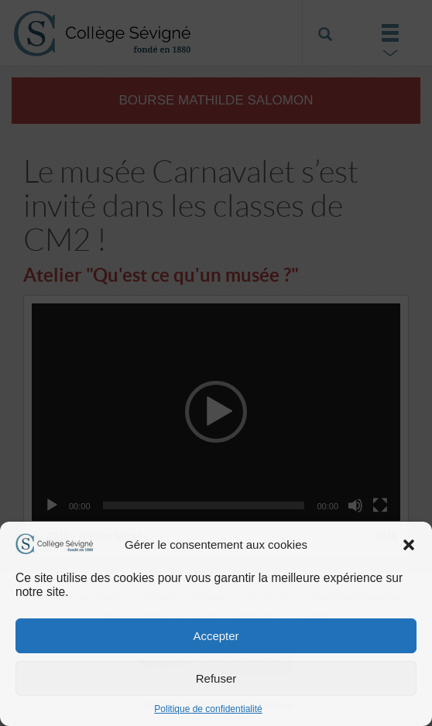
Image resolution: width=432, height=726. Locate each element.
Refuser (216, 678)
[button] (409, 545)
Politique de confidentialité (208, 709)
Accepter (215, 635)
